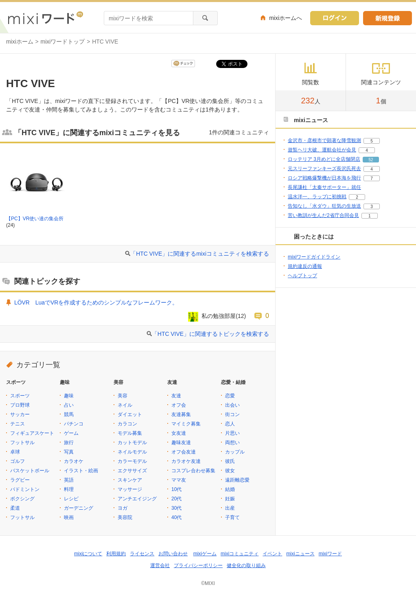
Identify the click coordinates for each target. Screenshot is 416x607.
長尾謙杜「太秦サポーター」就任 (324, 187)
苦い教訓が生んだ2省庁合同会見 (323, 215)
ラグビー (20, 480)
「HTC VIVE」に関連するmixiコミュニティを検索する (199, 253)
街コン (232, 414)
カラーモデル (132, 461)
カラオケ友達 (186, 461)
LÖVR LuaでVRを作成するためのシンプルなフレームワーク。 (96, 302)
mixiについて (88, 554)
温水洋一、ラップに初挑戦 (317, 196)
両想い (232, 442)
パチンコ (73, 424)
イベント (272, 554)
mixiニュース (300, 554)
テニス (17, 424)
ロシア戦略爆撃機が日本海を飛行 (324, 178)
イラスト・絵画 (81, 470)
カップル (235, 452)
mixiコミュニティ (239, 554)
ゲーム (71, 433)
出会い (232, 405)
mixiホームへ (285, 18)
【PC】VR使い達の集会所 (34, 218)
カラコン (127, 424)
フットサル (22, 442)
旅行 (69, 442)
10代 (176, 489)
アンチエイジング (137, 499)
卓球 (15, 452)
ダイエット (130, 414)
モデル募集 (130, 433)
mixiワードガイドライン (314, 257)
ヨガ (122, 508)
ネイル (125, 405)
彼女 (230, 470)
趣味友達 (181, 442)
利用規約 (116, 554)
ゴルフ (17, 461)
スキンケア (130, 480)
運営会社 (160, 565)
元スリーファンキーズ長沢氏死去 (324, 168)
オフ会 (178, 405)
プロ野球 (20, 405)
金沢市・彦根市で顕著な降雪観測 (324, 140)
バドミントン (24, 489)
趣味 (69, 396)
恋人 (230, 424)
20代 (176, 499)
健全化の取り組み (246, 565)
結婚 (230, 489)
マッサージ (130, 489)
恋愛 (230, 396)
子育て (232, 517)
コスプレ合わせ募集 (193, 470)
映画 (69, 517)
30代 (176, 508)
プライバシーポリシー (198, 565)
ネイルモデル (132, 452)
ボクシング (22, 499)
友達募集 (181, 414)
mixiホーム (19, 41)
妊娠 (230, 499)
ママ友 (178, 480)
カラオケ (73, 461)
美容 (122, 396)
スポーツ (20, 396)
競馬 (69, 414)
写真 (69, 452)
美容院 (125, 517)
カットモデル (132, 442)
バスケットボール (29, 470)
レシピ (71, 499)
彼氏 (230, 461)
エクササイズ (132, 470)
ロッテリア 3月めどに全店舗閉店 (324, 159)
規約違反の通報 (305, 266)
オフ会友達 (183, 452)
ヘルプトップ (302, 275)
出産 (230, 508)
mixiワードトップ (63, 41)
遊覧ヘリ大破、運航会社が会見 (322, 150)
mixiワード (330, 554)
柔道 (15, 508)
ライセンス (142, 554)
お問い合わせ (173, 554)
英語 (69, 480)
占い (69, 405)
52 (370, 160)
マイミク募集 (186, 424)
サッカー (20, 414)
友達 (176, 396)
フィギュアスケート (32, 433)
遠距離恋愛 (237, 480)
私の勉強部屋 (218, 316)
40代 (176, 517)
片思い (232, 433)
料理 (69, 489)
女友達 (178, 433)
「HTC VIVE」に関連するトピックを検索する (210, 334)
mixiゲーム (205, 554)
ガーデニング (78, 508)
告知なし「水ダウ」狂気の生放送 (324, 206)
